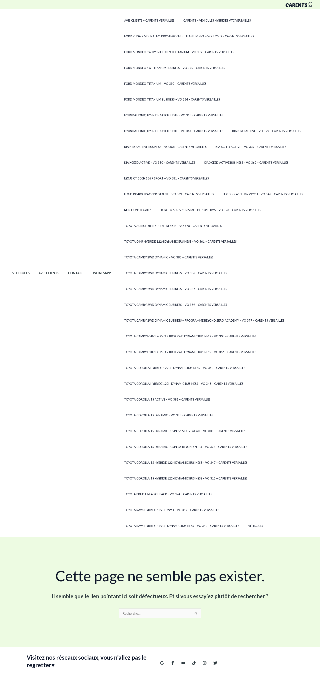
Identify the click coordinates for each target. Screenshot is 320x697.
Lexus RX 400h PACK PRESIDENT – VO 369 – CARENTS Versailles (248, 162)
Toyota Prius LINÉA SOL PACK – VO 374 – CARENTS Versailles (157, 462)
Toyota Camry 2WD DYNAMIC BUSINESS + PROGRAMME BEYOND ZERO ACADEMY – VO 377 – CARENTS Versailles (193, 304)
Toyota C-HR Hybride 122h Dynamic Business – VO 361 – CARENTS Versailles (169, 226)
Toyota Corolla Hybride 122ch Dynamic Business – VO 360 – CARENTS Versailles (173, 352)
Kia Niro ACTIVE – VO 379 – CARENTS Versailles (252, 115)
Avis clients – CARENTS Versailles (138, 20)
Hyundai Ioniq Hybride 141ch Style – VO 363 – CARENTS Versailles (162, 99)
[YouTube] (181, 616)
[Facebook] (172, 616)
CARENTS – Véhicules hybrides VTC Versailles (202, 20)
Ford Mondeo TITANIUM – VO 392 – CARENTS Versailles (260, 68)
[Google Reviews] (162, 616)
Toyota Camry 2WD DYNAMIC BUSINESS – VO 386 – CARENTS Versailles (164, 257)
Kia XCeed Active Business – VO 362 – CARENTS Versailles (231, 147)
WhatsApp (93, 249)
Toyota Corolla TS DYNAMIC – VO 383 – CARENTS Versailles (249, 383)
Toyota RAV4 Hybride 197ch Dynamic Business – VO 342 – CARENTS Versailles (170, 478)
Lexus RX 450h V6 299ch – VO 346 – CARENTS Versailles (153, 178)
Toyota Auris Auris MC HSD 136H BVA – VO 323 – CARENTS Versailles (163, 194)
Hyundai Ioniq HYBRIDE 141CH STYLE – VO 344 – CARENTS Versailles (162, 115)
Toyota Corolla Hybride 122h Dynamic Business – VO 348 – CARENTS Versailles (172, 368)
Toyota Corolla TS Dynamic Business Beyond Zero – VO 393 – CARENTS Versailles (174, 415)
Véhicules (241, 478)
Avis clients (45, 249)
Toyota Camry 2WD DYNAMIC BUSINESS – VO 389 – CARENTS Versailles (164, 289)
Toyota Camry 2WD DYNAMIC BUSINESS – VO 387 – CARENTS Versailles (164, 273)
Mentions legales (212, 178)
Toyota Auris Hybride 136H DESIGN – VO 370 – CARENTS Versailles (161, 210)
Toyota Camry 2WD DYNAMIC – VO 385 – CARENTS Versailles (157, 241)
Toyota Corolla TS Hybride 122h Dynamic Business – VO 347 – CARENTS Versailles (174, 431)
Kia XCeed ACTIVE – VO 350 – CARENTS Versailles (148, 147)
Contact (70, 249)
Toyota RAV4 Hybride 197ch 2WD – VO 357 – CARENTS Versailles (254, 462)
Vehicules (19, 249)
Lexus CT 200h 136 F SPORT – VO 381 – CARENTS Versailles (155, 162)
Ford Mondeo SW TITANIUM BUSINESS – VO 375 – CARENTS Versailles (163, 68)
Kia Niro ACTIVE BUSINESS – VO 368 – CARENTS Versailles (154, 131)
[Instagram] (200, 616)
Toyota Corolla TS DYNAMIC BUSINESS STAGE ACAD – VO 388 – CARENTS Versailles (173, 399)
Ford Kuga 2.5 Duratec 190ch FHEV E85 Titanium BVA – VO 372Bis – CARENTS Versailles (177, 36)
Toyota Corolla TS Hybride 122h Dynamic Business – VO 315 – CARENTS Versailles (174, 447)
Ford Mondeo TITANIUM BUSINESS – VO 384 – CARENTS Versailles (160, 83)
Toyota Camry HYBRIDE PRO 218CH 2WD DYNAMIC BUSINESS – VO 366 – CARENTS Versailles (179, 336)
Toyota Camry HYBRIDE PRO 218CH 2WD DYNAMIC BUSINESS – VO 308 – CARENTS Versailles (179, 320)
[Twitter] (210, 616)
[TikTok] (191, 616)
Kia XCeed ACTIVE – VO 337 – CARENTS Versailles (236, 131)
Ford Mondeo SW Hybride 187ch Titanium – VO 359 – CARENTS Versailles (168, 52)
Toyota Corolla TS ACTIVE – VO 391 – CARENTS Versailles (156, 383)
